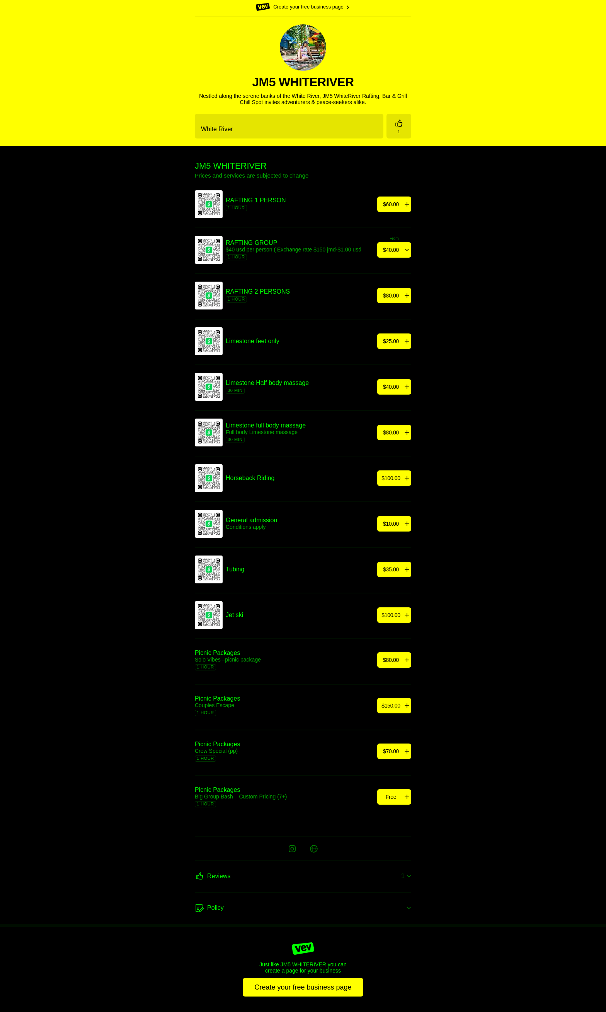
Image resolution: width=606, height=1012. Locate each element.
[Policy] (303, 908)
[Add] (394, 204)
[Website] (313, 848)
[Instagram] (292, 848)
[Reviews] (398, 126)
